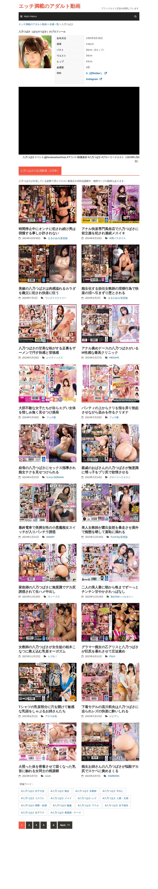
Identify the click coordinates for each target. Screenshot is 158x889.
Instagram (92, 78)
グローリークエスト (119, 476)
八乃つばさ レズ (87, 797)
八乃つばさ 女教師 (86, 790)
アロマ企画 (51, 715)
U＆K (48, 775)
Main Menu (30, 16)
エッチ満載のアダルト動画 (49, 6)
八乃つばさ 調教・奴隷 (34, 804)
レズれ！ (52, 655)
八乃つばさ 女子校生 (117, 804)
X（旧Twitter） (94, 72)
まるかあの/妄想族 (58, 237)
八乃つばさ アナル (88, 804)
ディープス (54, 596)
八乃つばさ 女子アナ (33, 811)
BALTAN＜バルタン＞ (122, 596)
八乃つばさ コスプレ (33, 797)
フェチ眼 (51, 416)
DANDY (50, 536)
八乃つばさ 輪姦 (62, 804)
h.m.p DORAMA (54, 476)
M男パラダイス (117, 237)
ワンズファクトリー (55, 297)
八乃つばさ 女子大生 (33, 790)
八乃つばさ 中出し (113, 790)
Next (65, 824)
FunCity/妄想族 (119, 536)
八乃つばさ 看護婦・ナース (66, 811)
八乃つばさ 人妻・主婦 (116, 797)
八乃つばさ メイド (61, 797)
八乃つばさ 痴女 (60, 790)
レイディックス (54, 357)
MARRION (113, 775)
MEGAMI (114, 357)
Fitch (112, 655)
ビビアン (114, 715)
